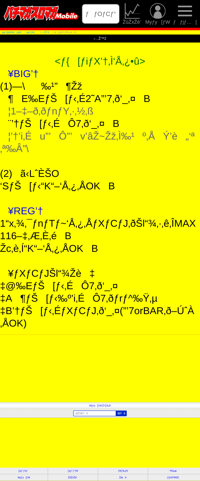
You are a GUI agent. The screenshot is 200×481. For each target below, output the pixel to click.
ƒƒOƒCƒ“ (101, 13)
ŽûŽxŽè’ (132, 14)
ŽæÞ (123, 477)
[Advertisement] (100, 377)
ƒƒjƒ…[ (185, 14)
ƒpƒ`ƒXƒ (24, 470)
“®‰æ (173, 470)
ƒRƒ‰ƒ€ (123, 470)
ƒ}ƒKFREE (173, 477)
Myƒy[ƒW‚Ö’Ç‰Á (100, 405)
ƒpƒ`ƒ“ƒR (73, 470)
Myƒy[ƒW (157, 14)
